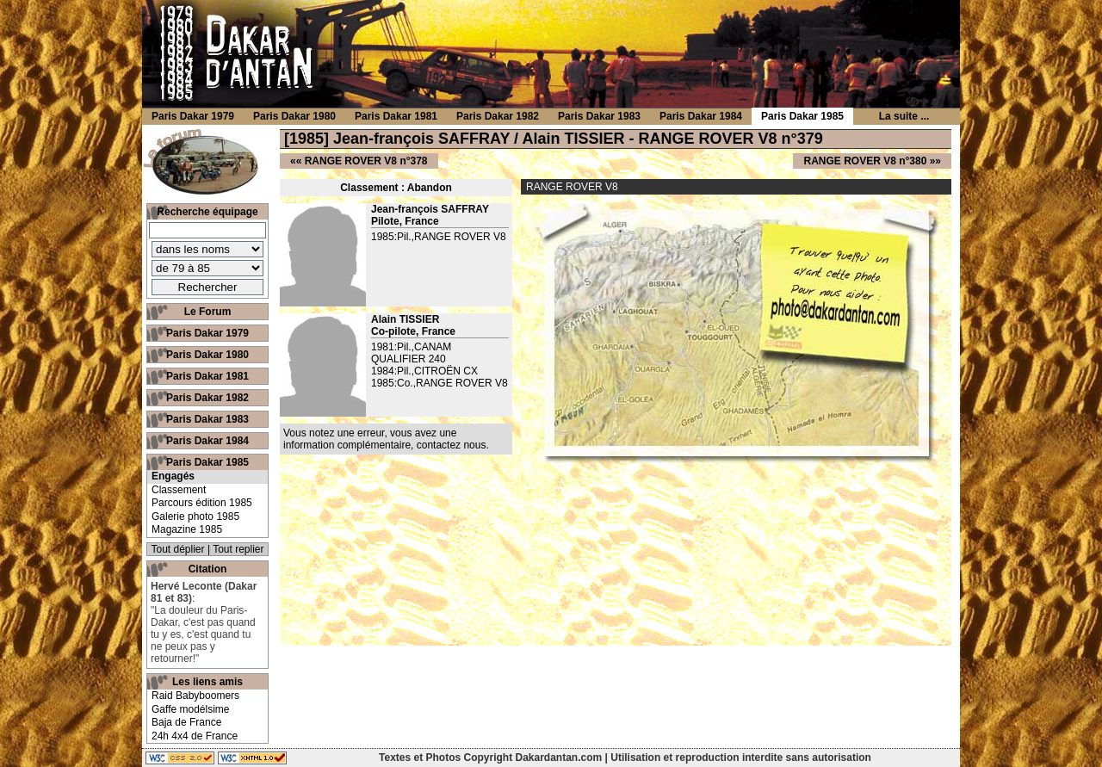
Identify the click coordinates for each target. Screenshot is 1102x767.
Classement (179, 490)
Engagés (173, 476)
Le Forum (208, 312)
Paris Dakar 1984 (207, 441)
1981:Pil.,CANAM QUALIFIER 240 (411, 353)
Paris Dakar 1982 (207, 398)
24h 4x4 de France (195, 736)
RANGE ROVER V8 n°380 (864, 161)
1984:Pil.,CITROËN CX (424, 371)
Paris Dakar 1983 (207, 419)
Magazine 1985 (187, 529)
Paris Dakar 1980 (207, 355)
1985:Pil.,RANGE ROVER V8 (438, 237)
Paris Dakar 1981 (207, 376)
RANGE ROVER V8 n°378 (366, 161)
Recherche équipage (207, 212)
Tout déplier (178, 549)
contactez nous (451, 445)
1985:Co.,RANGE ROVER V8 (439, 383)
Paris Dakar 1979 (207, 333)
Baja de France (186, 722)
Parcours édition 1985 (202, 503)
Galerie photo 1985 (195, 516)
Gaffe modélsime (191, 709)
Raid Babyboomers (195, 696)
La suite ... (904, 116)
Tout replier (238, 549)
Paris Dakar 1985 (207, 462)
